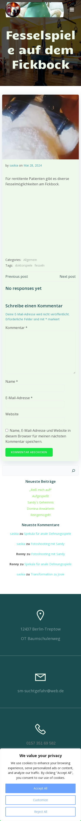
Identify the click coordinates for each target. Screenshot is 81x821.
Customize (40, 800)
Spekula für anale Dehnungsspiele (47, 534)
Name (11, 381)
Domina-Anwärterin (40, 509)
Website (12, 414)
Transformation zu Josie (47, 574)
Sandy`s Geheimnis (40, 502)
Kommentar (16, 327)
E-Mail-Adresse (19, 397)
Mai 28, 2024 (33, 165)
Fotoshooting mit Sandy (47, 544)
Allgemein (30, 260)
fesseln (39, 265)
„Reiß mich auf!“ (40, 490)
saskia (14, 165)
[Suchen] (73, 471)
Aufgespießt (40, 496)
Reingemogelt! (40, 515)
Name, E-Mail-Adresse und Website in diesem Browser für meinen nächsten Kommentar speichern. (38, 436)
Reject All (40, 812)
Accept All (40, 788)
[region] (40, 784)
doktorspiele (23, 265)
